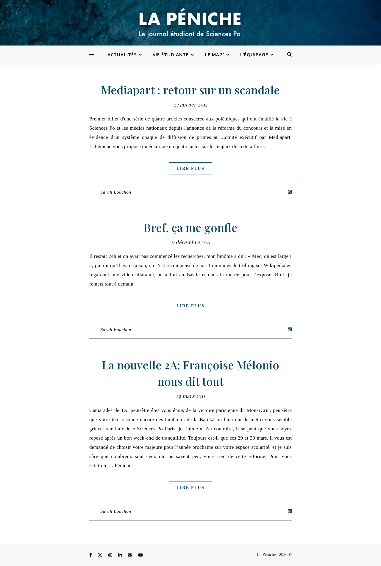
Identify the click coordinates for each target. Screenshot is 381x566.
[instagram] (110, 555)
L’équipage (254, 54)
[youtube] (140, 555)
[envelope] (130, 555)
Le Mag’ (214, 54)
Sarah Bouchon (116, 192)
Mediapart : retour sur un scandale (190, 89)
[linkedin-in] (120, 555)
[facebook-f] (91, 555)
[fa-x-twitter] (100, 555)
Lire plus (190, 168)
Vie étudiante (171, 54)
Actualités (122, 54)
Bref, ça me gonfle (191, 227)
